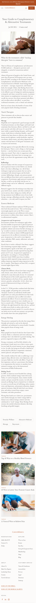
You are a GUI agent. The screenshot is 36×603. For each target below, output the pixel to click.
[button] (26, 8)
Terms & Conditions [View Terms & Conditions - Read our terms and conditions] (24, 566)
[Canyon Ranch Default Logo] (10, 8)
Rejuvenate (15, 424)
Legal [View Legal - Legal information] (19, 575)
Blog (19, 557)
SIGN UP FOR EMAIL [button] (8, 586)
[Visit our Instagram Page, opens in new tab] (9, 599)
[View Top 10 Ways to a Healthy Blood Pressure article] (18, 442)
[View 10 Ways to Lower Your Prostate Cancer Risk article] (18, 474)
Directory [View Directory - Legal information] (21, 577)
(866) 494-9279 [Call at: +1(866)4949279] (5, 540)
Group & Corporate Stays (25, 548)
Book (31, 8)
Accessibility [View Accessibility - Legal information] (21, 569)
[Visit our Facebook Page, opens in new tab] (2, 599)
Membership (21, 551)
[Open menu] (2, 8)
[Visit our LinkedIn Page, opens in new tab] (5, 599)
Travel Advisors (5, 577)
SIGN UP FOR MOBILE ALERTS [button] (12, 589)
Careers (3, 575)
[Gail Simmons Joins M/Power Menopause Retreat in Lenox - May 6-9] (18, 4)
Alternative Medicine (25, 419)
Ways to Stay (22, 540)
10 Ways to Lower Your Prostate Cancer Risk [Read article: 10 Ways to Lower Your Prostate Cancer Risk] (17, 490)
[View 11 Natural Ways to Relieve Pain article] (18, 505)
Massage (5, 424)
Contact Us (4, 543)
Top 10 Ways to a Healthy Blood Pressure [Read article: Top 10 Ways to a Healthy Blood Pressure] (16, 458)
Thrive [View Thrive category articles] (3, 456)
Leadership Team (6, 572)
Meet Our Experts (6, 569)
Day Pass (20, 546)
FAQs (3, 546)
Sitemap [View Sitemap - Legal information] (20, 580)
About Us (4, 566)
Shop (19, 554)
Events (20, 543)
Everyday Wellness (8, 419)
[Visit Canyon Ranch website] (18, 532)
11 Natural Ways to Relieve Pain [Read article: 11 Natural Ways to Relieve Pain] (13, 521)
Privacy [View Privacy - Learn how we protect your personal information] (20, 572)
